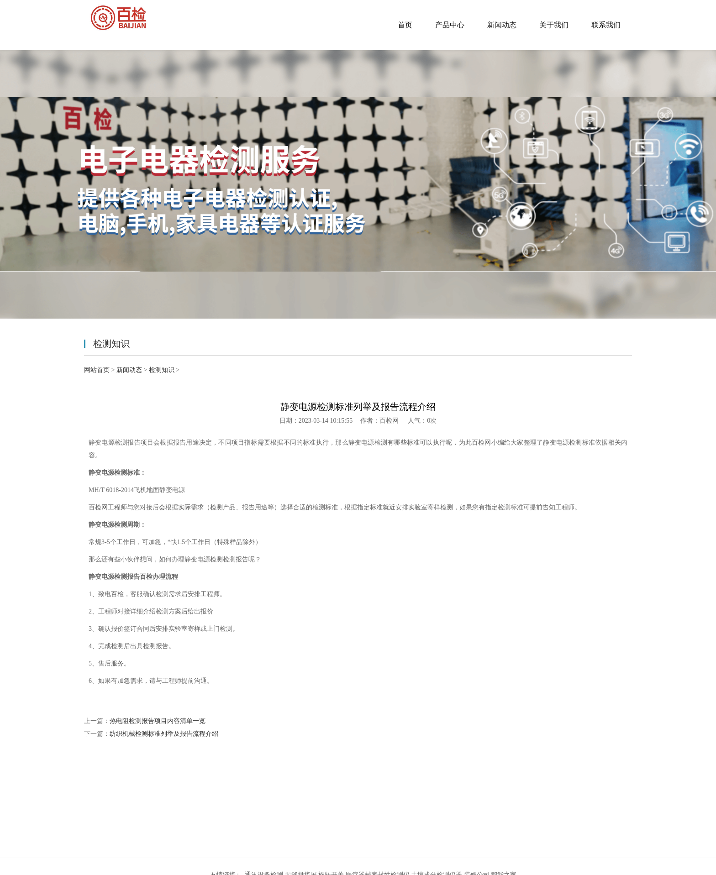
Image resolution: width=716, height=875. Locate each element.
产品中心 (449, 25)
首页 (405, 25)
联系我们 (606, 25)
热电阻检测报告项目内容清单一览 (157, 721)
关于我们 (554, 25)
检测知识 (161, 370)
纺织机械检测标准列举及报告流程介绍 (164, 733)
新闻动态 (501, 25)
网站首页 (97, 370)
